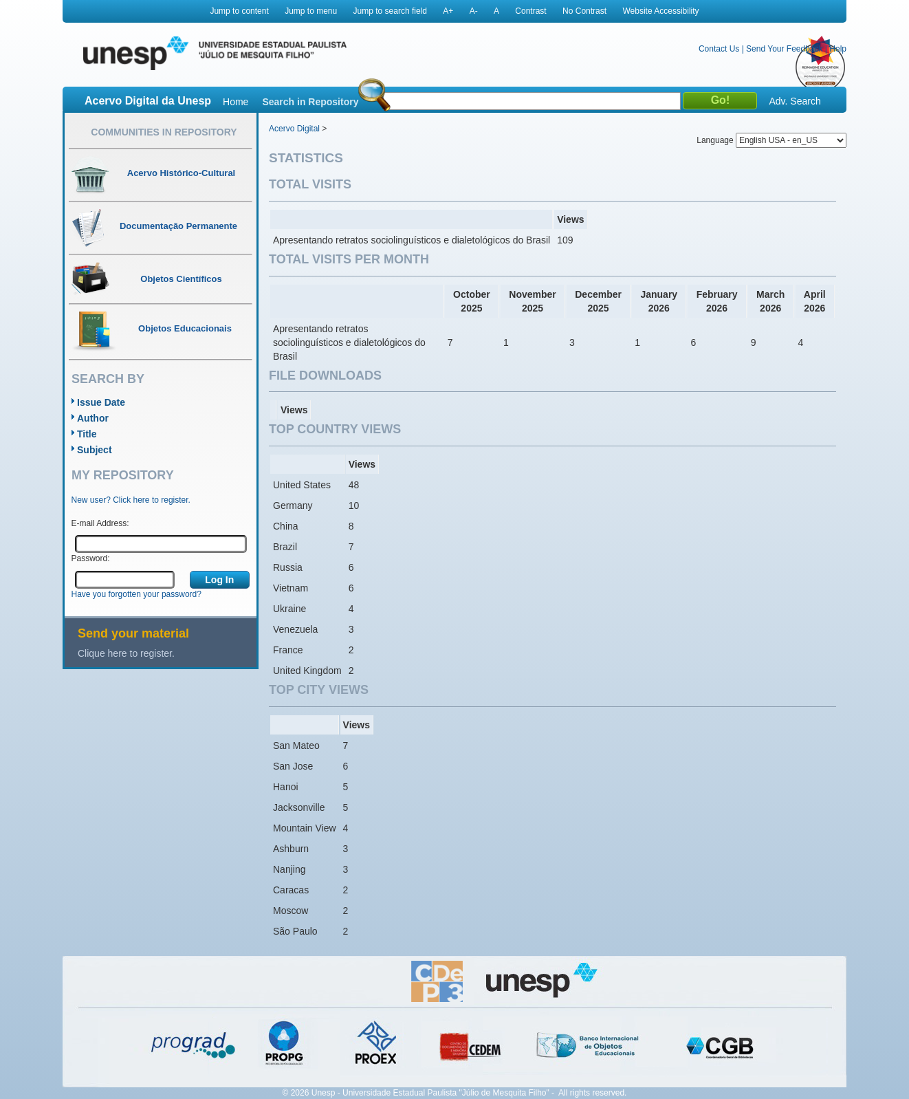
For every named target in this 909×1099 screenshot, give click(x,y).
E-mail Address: (100, 523)
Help (837, 49)
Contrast (530, 11)
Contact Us (719, 49)
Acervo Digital (294, 128)
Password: (91, 558)
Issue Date (101, 402)
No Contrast (584, 11)
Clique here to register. (126, 653)
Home (235, 101)
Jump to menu (311, 11)
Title (87, 433)
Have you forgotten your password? (136, 594)
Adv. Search (794, 101)
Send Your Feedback (784, 49)
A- (474, 11)
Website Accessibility (660, 11)
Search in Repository (310, 101)
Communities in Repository (164, 132)
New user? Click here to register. (131, 500)
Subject (94, 449)
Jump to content (239, 11)
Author (93, 418)
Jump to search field (390, 11)
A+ (448, 11)
